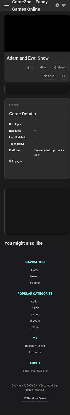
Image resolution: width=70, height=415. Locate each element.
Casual (35, 327)
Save (49, 75)
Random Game (35, 398)
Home (35, 270)
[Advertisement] (37, 89)
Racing (35, 314)
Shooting (35, 320)
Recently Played (35, 345)
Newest (35, 276)
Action (35, 301)
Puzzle (35, 308)
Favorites (35, 352)
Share (59, 67)
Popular (35, 282)
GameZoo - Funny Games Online (30, 5)
